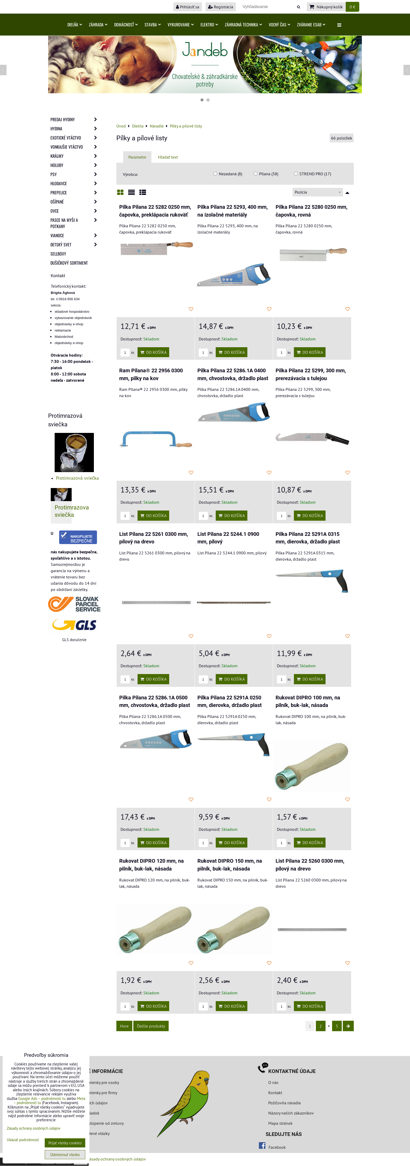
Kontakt (275, 1092)
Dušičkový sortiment (69, 263)
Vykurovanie (181, 24)
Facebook (277, 1147)
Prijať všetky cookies (65, 1142)
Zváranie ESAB (311, 24)
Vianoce (75, 235)
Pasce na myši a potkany (75, 223)
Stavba (153, 24)
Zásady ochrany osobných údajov (116, 1159)
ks (127, 352)
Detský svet (75, 244)
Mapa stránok (280, 1123)
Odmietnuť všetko (65, 1154)
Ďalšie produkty (151, 1026)
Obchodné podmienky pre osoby (90, 1082)
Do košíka (153, 352)
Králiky (75, 156)
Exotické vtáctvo (75, 137)
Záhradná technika (243, 24)
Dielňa (74, 24)
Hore (124, 1026)
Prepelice (75, 192)
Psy (75, 174)
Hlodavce (75, 183)
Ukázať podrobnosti (23, 1140)
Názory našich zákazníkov (291, 1113)
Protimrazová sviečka (77, 478)
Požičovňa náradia (284, 1102)
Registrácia (220, 6)
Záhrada (98, 24)
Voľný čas (279, 24)
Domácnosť (126, 24)
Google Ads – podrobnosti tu (42, 1098)
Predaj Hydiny (75, 119)
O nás (273, 1082)
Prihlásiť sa (187, 6)
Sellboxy (58, 254)
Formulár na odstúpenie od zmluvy (92, 1123)
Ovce (75, 210)
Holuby (75, 165)
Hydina (75, 128)
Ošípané (75, 201)
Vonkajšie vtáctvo (75, 146)
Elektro (209, 24)
